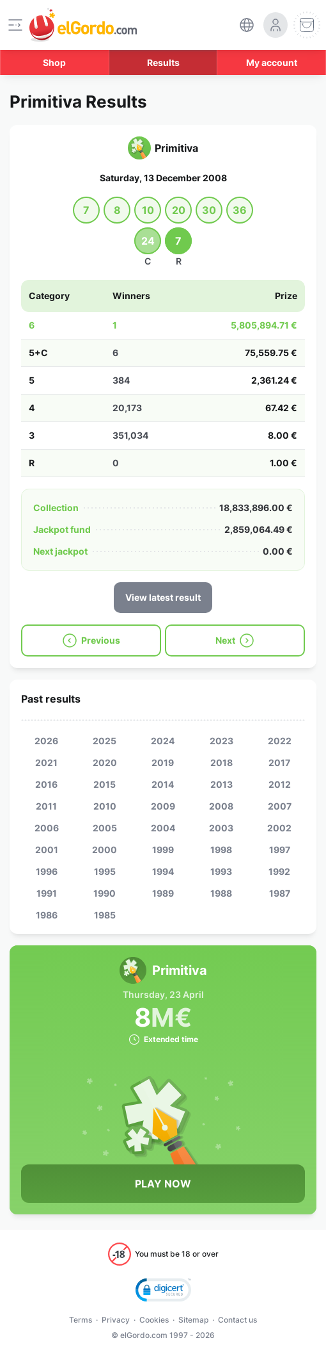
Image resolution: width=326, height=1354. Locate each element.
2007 (279, 806)
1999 (163, 849)
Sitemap (193, 1320)
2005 (105, 827)
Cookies (154, 1320)
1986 (47, 914)
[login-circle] (275, 25)
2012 (279, 784)
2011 (46, 806)
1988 (221, 893)
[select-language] (247, 25)
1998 (221, 849)
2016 (46, 784)
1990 (104, 893)
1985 (105, 914)
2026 (46, 740)
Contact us (237, 1320)
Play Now (163, 1183)
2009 (163, 806)
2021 (46, 762)
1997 (279, 849)
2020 (105, 762)
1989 (163, 893)
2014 (162, 784)
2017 (279, 762)
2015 (104, 784)
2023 (221, 740)
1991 (46, 893)
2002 (279, 827)
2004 (163, 827)
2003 (221, 827)
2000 (104, 849)
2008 (221, 806)
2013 (221, 784)
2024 (163, 740)
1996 (47, 871)
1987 (279, 893)
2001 (46, 849)
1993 (221, 871)
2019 (162, 762)
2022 (279, 740)
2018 (221, 762)
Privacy (116, 1320)
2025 (104, 740)
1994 (163, 871)
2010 (104, 806)
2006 (47, 827)
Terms (80, 1320)
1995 (105, 871)
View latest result (163, 597)
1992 (279, 871)
